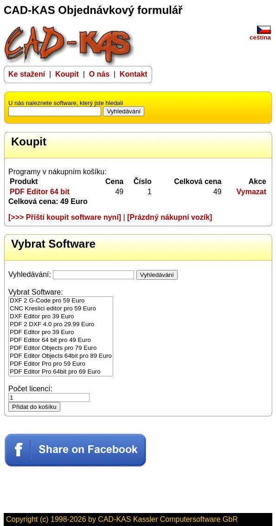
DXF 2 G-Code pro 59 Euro (61, 301)
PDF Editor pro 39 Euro (61, 332)
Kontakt (134, 74)
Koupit (67, 74)
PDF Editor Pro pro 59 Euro (61, 364)
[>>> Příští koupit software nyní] (64, 217)
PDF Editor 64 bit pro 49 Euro (61, 340)
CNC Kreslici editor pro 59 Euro (61, 309)
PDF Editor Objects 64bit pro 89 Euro (61, 356)
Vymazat (251, 192)
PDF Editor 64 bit (40, 192)
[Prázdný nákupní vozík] (169, 217)
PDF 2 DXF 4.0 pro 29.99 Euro (61, 325)
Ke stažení (26, 74)
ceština (260, 34)
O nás (100, 74)
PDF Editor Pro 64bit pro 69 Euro (61, 372)
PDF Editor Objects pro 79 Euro (61, 348)
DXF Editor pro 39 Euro (61, 317)
